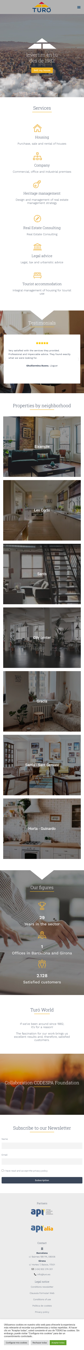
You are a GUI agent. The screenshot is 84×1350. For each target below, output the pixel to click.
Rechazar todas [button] (40, 1342)
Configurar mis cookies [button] (16, 1342)
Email (5, 1154)
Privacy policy (42, 1312)
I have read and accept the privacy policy (26, 1171)
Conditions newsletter (42, 1287)
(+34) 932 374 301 (44, 1269)
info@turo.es (43, 1274)
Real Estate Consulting (42, 227)
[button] (79, 7)
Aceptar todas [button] (58, 1342)
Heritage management (42, 193)
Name (5, 1139)
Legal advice (42, 255)
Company (42, 165)
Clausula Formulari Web (42, 1293)
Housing (42, 137)
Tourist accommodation (42, 283)
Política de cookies (42, 1305)
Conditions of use (42, 1299)
